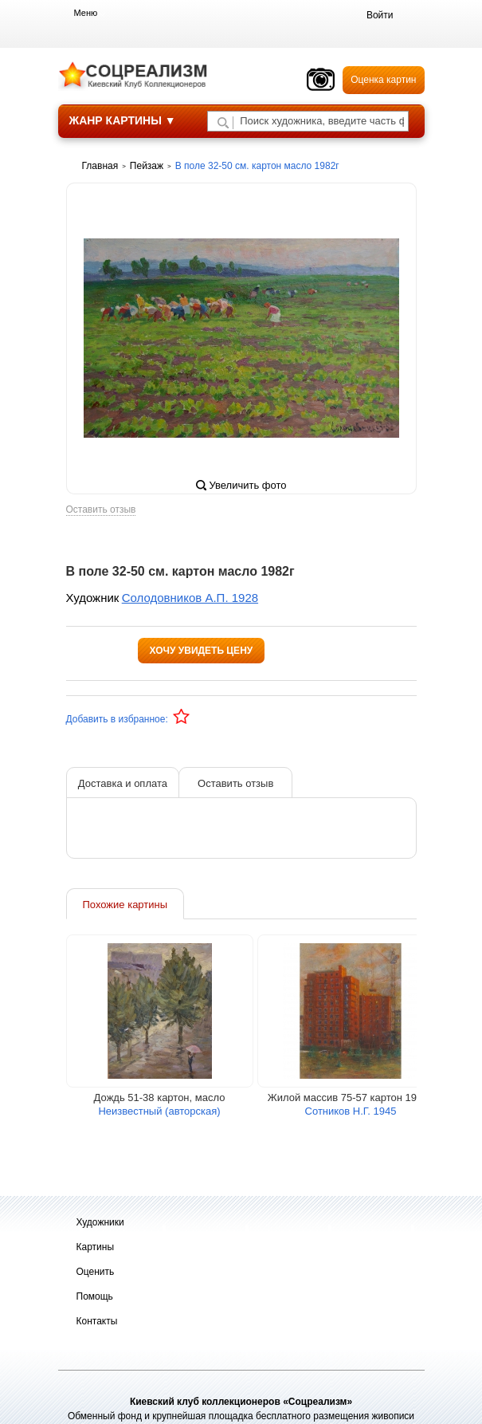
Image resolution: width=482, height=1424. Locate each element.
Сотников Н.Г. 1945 (351, 1111)
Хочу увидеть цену (201, 650)
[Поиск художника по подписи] (223, 123)
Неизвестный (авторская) (159, 1111)
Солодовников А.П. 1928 (190, 597)
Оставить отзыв (101, 510)
